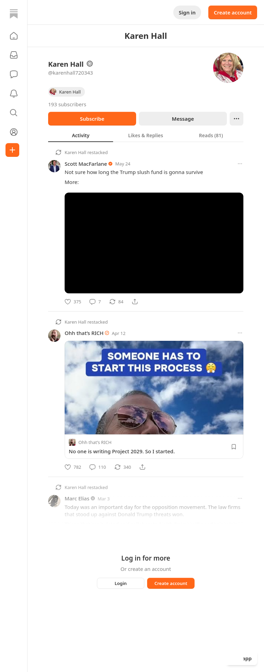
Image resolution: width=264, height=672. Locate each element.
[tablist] (145, 135)
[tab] (80, 135)
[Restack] (116, 301)
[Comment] (95, 301)
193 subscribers (67, 104)
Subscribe (92, 118)
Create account (233, 12)
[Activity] (14, 93)
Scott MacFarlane (86, 163)
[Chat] (14, 74)
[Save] (233, 446)
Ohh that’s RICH (84, 332)
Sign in (187, 12)
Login (120, 583)
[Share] (135, 301)
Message (183, 118)
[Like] (73, 301)
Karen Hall (75, 152)
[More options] (239, 163)
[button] (14, 36)
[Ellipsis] (236, 119)
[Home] (14, 14)
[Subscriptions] (14, 55)
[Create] (12, 150)
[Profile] (14, 132)
